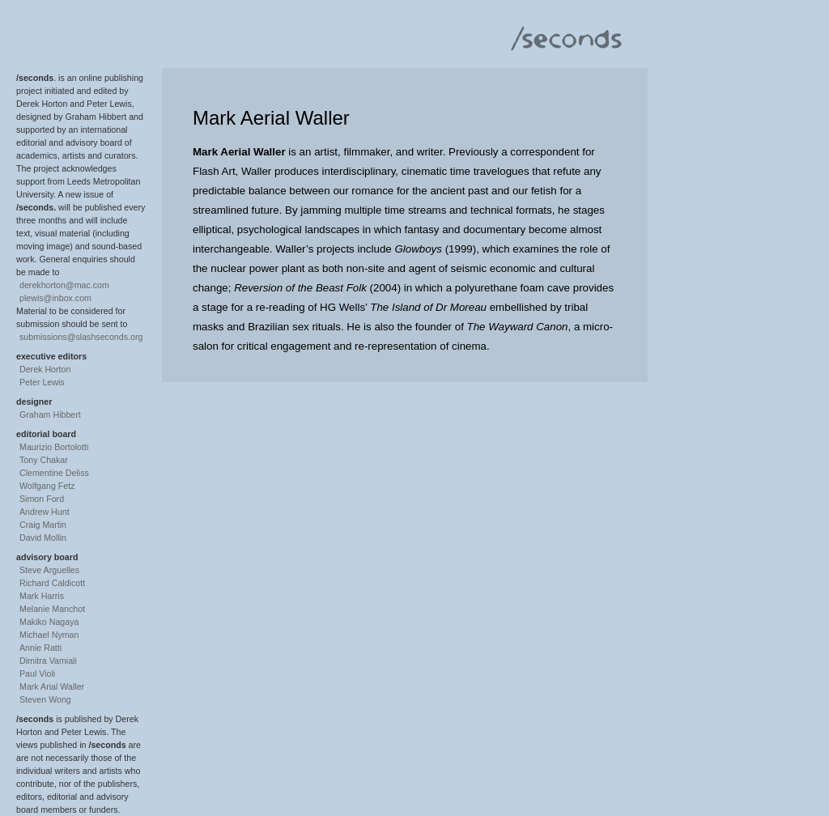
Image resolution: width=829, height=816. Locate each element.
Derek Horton (44, 369)
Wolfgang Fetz (47, 486)
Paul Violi (37, 673)
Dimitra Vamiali (48, 660)
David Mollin (42, 537)
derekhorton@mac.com (64, 285)
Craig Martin (42, 524)
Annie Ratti (40, 647)
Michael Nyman (49, 635)
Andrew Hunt (44, 511)
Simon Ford (41, 499)
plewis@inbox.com (55, 298)
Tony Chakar (43, 460)
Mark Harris (41, 596)
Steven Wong (45, 699)
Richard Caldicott (52, 583)
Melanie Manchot (52, 609)
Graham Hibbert (50, 414)
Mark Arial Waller (51, 686)
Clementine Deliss (54, 473)
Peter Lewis (42, 382)
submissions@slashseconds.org (80, 337)
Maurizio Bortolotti (53, 447)
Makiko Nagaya (49, 622)
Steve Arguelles (49, 570)
